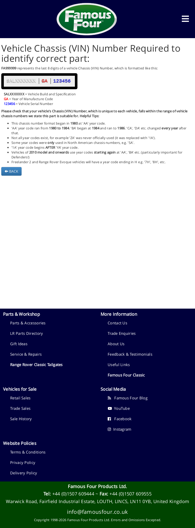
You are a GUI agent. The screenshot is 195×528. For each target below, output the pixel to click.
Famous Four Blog (128, 397)
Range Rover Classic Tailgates (36, 364)
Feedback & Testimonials (130, 354)
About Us (116, 343)
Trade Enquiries (122, 333)
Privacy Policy (22, 462)
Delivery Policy (23, 472)
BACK (11, 171)
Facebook (120, 418)
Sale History (21, 418)
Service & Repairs (26, 354)
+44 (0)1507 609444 (73, 494)
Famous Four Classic (126, 375)
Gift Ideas (18, 343)
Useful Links (119, 364)
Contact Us (117, 322)
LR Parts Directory (26, 333)
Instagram (120, 429)
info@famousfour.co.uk (97, 511)
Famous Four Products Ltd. (97, 486)
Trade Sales (20, 408)
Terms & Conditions (27, 452)
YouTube (119, 408)
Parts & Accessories (28, 322)
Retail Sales (20, 397)
